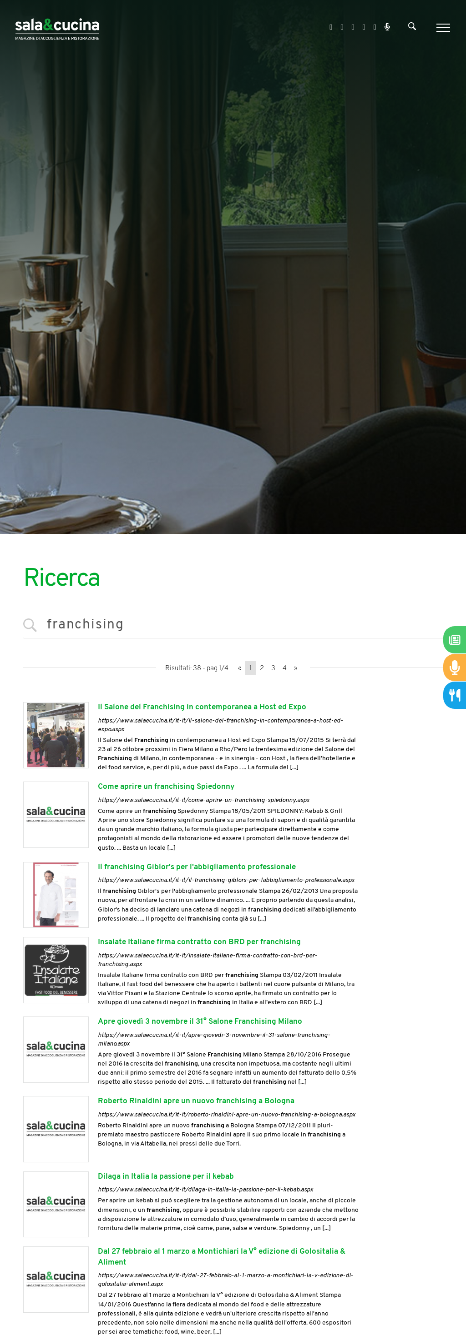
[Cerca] (412, 28)
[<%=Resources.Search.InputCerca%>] (233, 625)
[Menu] (442, 28)
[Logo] (57, 27)
